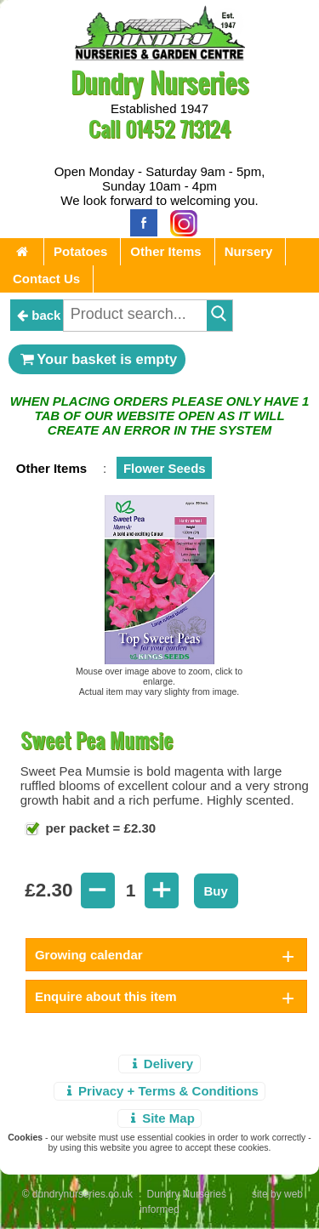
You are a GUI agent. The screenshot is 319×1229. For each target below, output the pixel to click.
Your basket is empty (97, 359)
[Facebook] (139, 221)
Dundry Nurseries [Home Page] (159, 82)
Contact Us (46, 278)
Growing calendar (89, 954)
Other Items (165, 251)
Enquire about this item (106, 996)
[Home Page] (160, 55)
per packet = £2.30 (99, 828)
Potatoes (80, 251)
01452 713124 (178, 129)
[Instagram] (179, 221)
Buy (216, 891)
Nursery (249, 251)
